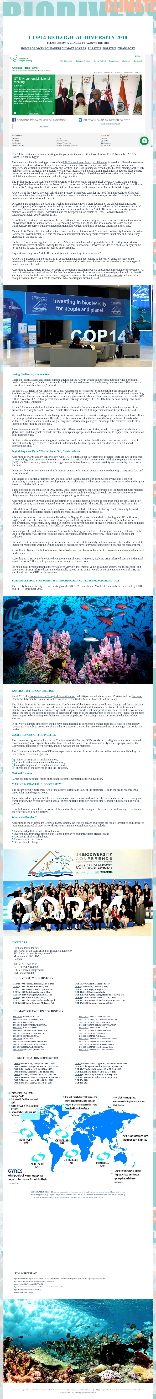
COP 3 (16, 976)
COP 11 (78, 979)
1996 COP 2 (17, 1007)
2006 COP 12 (18, 1034)
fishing (133, 785)
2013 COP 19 (84, 1018)
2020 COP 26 (84, 1037)
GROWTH (38, 35)
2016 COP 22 (84, 1026)
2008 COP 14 (84, 1004)
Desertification (135, 691)
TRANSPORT (126, 35)
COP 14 (78, 987)
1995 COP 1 (17, 1004)
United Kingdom (55, 545)
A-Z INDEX (74, 29)
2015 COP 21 (84, 1023)
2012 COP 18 (84, 1015)
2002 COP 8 (17, 1023)
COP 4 (16, 979)
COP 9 (78, 973)
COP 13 (78, 984)
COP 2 (16, 973)
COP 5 (16, 984)
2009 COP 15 (84, 1007)
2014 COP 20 (84, 1020)
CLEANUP (53, 35)
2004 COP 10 (18, 1029)
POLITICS (109, 35)
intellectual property (111, 262)
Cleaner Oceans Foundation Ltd (82, 1377)
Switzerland (51, 199)
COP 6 (16, 987)
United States (82, 686)
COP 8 (78, 971)
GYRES (81, 35)
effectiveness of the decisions (105, 699)
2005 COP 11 (18, 1031)
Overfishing (20, 820)
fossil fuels (116, 710)
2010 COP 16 (84, 1009)
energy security (126, 713)
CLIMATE (67, 35)
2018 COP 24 (84, 1031)
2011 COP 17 (83, 1012)
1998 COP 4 (17, 1012)
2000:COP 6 (17, 1018)
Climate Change (112, 691)
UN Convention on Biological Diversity (85, 149)
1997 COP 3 (17, 1009)
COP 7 (16, 990)
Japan (40, 199)
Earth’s (62, 776)
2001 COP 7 (17, 1020)
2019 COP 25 (84, 1034)
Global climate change (26, 829)
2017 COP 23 (84, 1029)
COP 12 (78, 982)
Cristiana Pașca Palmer (26, 935)
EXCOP (17, 982)
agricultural (91, 787)
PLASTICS (94, 35)
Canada (110, 573)
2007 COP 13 (18, 1037)
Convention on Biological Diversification (52, 683)
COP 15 (78, 990)
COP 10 (78, 976)
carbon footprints (45, 699)
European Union (77, 199)
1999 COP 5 (17, 1015)
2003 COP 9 (17, 1026)
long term (111, 713)
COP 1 (16, 971)
